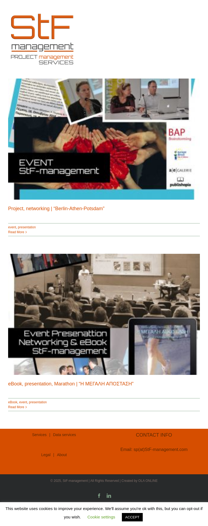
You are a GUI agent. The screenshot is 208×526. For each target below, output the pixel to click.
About (62, 455)
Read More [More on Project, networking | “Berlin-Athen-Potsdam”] (16, 232)
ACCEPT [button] (132, 517)
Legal (45, 455)
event (12, 227)
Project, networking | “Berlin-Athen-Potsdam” (56, 208)
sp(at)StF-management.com (160, 449)
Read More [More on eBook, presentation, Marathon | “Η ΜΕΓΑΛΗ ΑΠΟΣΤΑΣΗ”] (16, 407)
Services (39, 435)
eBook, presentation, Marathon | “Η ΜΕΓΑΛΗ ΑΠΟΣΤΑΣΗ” (71, 384)
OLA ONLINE (148, 481)
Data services (64, 435)
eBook (12, 402)
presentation (27, 227)
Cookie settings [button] (101, 517)
